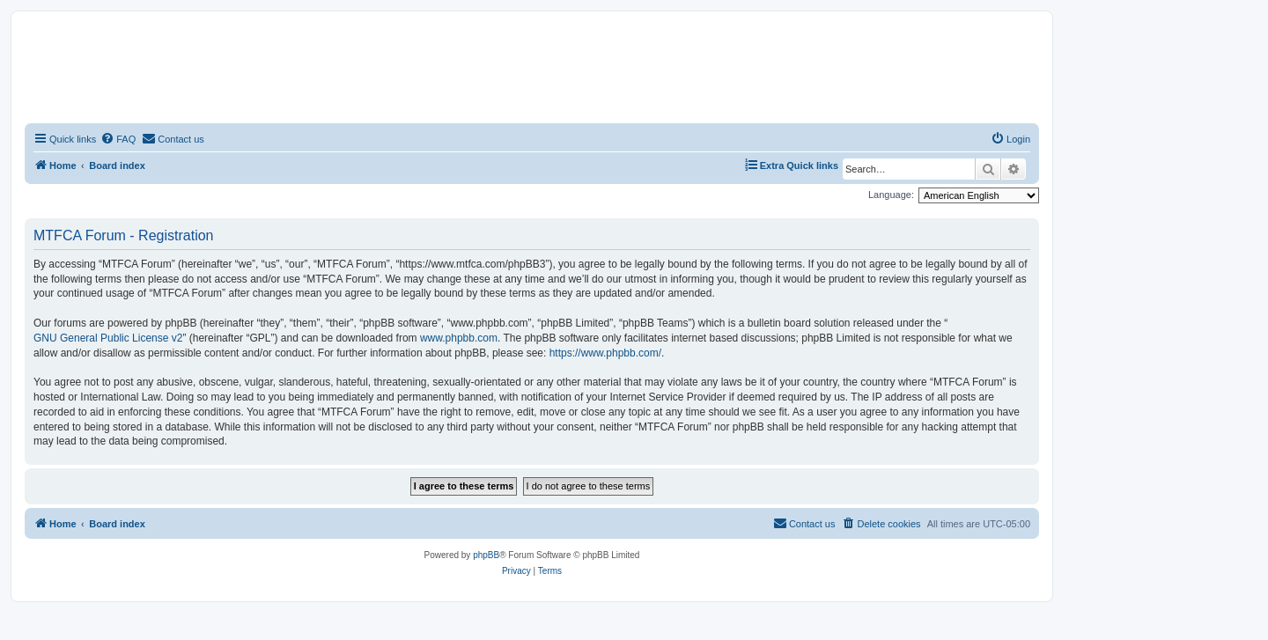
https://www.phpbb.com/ (605, 353)
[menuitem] (118, 139)
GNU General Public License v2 (107, 338)
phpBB (486, 555)
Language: (891, 194)
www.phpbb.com (459, 338)
